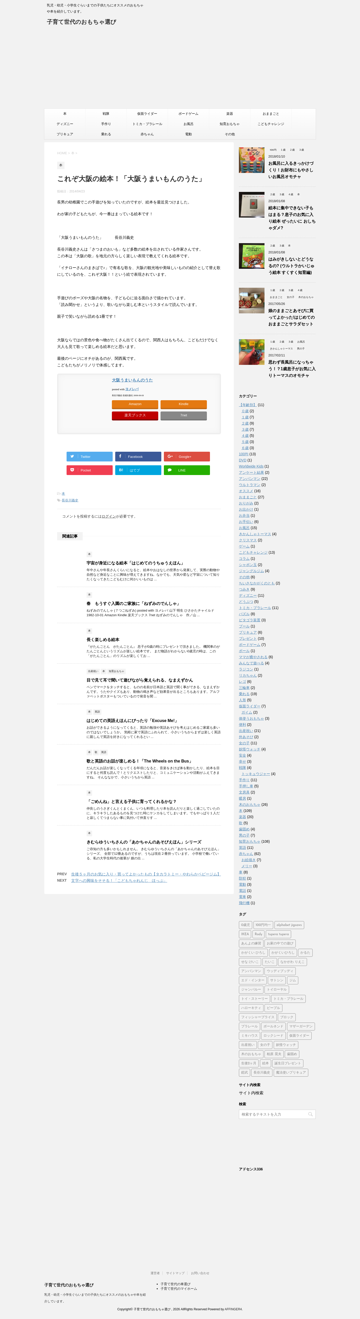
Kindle (184, 404)
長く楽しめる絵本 (103, 639)
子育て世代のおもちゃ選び (81, 22)
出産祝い (246, 731)
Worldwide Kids (251, 466)
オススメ (246, 491)
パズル (244, 614)
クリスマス (248, 540)
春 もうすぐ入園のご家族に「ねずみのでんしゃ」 (134, 603)
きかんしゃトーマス (255, 534)
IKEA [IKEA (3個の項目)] (245, 934)
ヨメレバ (132, 389)
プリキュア (65, 134)
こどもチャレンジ (271, 124)
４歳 (245, 436)
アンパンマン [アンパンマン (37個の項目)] (251, 971)
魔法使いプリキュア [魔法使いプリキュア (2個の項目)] (291, 1072)
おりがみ (246, 503)
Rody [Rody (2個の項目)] (258, 934)
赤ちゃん (147, 134)
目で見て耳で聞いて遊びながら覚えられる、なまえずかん (140, 680)
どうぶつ (246, 602)
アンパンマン (249, 479)
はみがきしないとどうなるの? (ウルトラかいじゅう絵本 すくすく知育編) (291, 266)
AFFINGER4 (233, 1309)
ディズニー (65, 124)
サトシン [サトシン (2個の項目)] (276, 980)
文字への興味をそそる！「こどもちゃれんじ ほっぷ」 (119, 880)
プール (244, 626)
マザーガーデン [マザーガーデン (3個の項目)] (301, 1026)
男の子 (244, 835)
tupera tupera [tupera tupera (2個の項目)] (278, 934)
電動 (188, 134)
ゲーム (244, 546)
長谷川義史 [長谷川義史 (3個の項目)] (261, 1072)
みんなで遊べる (251, 663)
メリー (246, 866)
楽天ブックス (135, 415)
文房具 (244, 792)
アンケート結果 (251, 472)
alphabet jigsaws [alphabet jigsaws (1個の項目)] (289, 925)
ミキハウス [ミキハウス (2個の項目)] (249, 1035)
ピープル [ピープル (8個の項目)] (273, 1008)
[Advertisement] (180, 70)
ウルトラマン (249, 485)
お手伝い (246, 522)
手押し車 (246, 786)
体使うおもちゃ (251, 718)
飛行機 (244, 903)
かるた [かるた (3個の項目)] (305, 952)
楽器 (229, 114)
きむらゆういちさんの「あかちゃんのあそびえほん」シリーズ (144, 842)
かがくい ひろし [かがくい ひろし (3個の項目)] (253, 952)
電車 (242, 897)
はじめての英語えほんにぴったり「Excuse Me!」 (133, 720)
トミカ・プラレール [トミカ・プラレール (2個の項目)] (288, 999)
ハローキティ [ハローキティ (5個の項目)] (251, 1008)
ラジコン (246, 669)
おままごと (271, 114)
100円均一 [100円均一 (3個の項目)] (263, 925)
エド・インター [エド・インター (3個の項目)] (252, 980)
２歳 (245, 423)
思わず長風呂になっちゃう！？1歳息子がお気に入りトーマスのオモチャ (292, 369)
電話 (242, 891)
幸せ (242, 761)
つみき (244, 589)
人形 (242, 700)
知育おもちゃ (230, 124)
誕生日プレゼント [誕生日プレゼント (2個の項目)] (287, 1063)
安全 (242, 755)
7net (183, 415)
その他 (230, 134)
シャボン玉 (248, 565)
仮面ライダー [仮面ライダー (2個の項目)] (299, 1035)
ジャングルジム (251, 571)
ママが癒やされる (253, 657)
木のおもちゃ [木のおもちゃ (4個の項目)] (251, 1054)
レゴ (242, 681)
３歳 (245, 429)
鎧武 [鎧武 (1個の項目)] (244, 1072)
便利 (242, 725)
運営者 (155, 1273)
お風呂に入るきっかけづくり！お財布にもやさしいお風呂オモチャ (290, 170)
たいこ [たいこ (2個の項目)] (270, 962)
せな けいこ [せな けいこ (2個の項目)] (250, 962)
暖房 (242, 798)
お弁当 (244, 515)
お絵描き (248, 860)
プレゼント (248, 638)
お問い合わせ (200, 1273)
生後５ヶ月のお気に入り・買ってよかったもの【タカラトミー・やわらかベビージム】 (146, 874)
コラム (244, 559)
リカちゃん (248, 675)
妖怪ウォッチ (249, 749)
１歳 (245, 417)
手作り (106, 124)
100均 (243, 454)
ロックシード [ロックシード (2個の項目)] (273, 1035)
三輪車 (244, 688)
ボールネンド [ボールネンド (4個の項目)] (273, 1026)
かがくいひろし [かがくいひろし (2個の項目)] (283, 952)
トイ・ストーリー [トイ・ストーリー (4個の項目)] (254, 999)
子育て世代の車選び (175, 1284)
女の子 (244, 743)
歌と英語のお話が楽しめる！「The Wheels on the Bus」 (140, 761)
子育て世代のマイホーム (179, 1289)
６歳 (245, 448)
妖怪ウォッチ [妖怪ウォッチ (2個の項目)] (286, 1045)
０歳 (245, 411)
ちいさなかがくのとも (257, 583)
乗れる (106, 134)
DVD (243, 460)
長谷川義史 (70, 500)
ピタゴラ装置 (249, 620)
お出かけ (246, 509)
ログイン (109, 516)
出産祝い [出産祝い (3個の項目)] (248, 1045)
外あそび (246, 737)
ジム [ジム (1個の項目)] (292, 980)
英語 (242, 848)
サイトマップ (175, 1273)
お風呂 (189, 124)
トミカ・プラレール (147, 124)
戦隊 (106, 114)
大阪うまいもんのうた (132, 380)
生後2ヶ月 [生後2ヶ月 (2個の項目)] (248, 1063)
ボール (244, 651)
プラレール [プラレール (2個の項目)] (249, 1026)
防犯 (242, 878)
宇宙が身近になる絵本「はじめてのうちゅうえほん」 (136, 563)
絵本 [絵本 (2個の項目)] (265, 1063)
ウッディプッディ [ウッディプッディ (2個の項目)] (280, 971)
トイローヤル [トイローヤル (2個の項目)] (277, 989)
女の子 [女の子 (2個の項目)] (265, 1045)
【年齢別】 (248, 405)
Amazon (135, 404)
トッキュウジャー (255, 774)
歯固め (244, 829)
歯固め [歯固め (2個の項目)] (292, 1054)
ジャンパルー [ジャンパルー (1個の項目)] (251, 989)
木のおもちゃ (249, 804)
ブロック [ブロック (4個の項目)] (286, 1017)
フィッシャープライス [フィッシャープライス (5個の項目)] (257, 1017)
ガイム (246, 712)
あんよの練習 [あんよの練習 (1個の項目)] (251, 943)
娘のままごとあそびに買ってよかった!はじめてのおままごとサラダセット (291, 317)
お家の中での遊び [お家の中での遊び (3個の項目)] (280, 943)
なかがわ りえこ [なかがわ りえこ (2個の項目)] (292, 962)
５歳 (245, 442)
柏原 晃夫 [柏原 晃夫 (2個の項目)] (274, 1054)
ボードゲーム (188, 114)
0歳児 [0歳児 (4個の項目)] (245, 925)
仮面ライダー (147, 114)
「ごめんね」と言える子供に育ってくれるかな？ (132, 801)
